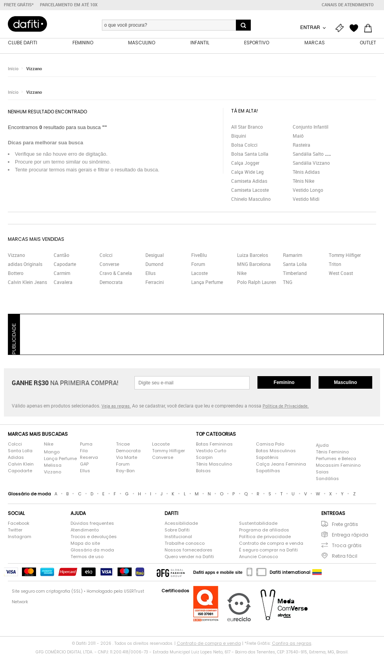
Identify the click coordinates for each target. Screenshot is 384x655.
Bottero (16, 273)
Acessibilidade (181, 523)
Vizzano (34, 68)
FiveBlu (199, 255)
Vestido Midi (306, 199)
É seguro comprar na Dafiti (268, 550)
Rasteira (301, 145)
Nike (241, 273)
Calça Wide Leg (247, 172)
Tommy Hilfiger (345, 255)
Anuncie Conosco (258, 556)
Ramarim (292, 255)
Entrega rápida (350, 534)
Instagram (19, 536)
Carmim (62, 273)
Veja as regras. (116, 406)
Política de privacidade (265, 536)
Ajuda (322, 445)
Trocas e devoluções (94, 536)
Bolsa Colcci (244, 145)
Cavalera (63, 282)
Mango (52, 452)
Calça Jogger (245, 163)
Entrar (310, 27)
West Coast (341, 273)
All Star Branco (247, 127)
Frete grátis (345, 524)
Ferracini (154, 282)
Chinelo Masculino (251, 199)
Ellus (150, 273)
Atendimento (85, 530)
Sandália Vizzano (311, 163)
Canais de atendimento (348, 4)
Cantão (61, 255)
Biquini (238, 136)
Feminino (284, 382)
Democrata (111, 282)
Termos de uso (87, 556)
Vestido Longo (308, 190)
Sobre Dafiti (177, 530)
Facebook (18, 523)
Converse (109, 264)
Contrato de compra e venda (271, 543)
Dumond (154, 264)
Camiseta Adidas (249, 181)
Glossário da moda (92, 550)
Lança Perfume (207, 282)
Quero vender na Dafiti (189, 556)
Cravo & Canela (116, 273)
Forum (198, 264)
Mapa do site (85, 543)
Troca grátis (347, 545)
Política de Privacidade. (286, 406)
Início (13, 68)
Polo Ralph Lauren (256, 282)
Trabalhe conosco (185, 543)
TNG (287, 282)
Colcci (106, 255)
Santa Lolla (295, 264)
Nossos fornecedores (188, 550)
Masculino (345, 382)
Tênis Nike (303, 181)
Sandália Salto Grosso (316, 154)
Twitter (15, 530)
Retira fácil (344, 556)
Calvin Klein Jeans (27, 282)
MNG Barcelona (254, 264)
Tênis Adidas (306, 172)
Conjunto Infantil (310, 127)
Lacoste (199, 273)
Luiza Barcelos (252, 255)
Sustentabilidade (258, 523)
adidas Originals (25, 264)
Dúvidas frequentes (92, 523)
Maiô (298, 136)
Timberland (295, 273)
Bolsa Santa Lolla (249, 154)
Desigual (154, 255)
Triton (335, 264)
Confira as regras (292, 643)
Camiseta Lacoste (250, 190)
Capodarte (65, 264)
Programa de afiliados (264, 530)
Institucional (178, 536)
